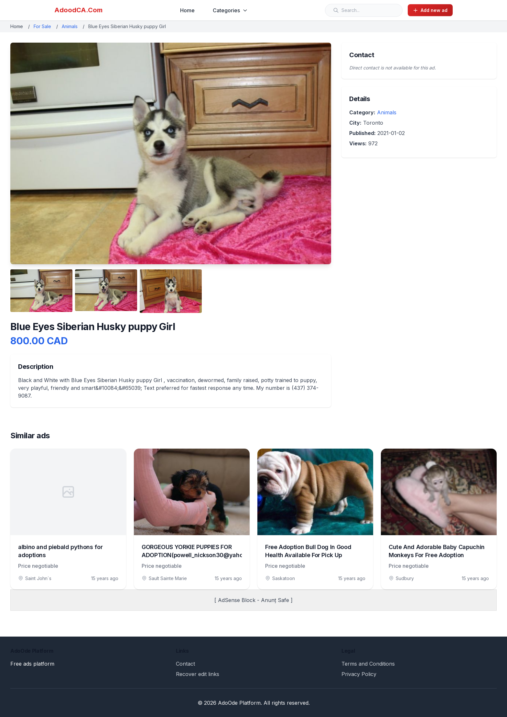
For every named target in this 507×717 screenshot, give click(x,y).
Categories (230, 10)
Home (187, 10)
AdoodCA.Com (78, 10)
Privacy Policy (358, 674)
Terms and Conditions (368, 663)
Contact (185, 663)
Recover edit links (197, 674)
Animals (70, 26)
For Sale (42, 26)
